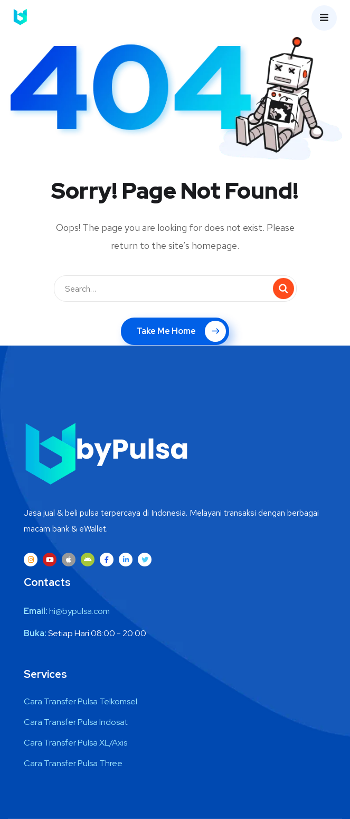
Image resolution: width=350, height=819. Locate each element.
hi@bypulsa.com (79, 611)
